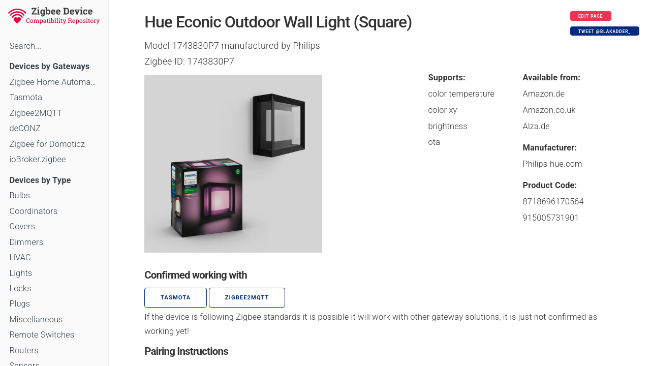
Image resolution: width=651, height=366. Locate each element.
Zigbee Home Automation (53, 82)
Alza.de (536, 126)
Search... (25, 46)
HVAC (20, 257)
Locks (20, 288)
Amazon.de (544, 94)
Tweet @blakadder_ (604, 31)
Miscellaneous (36, 319)
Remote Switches (41, 335)
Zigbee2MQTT (35, 113)
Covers (22, 226)
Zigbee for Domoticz (47, 144)
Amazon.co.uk (549, 110)
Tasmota (25, 97)
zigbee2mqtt (247, 297)
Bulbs (19, 195)
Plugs (19, 304)
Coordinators (33, 211)
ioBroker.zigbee (37, 159)
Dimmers (26, 242)
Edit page (590, 16)
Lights (20, 273)
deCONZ (25, 128)
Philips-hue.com (552, 164)
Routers (23, 350)
